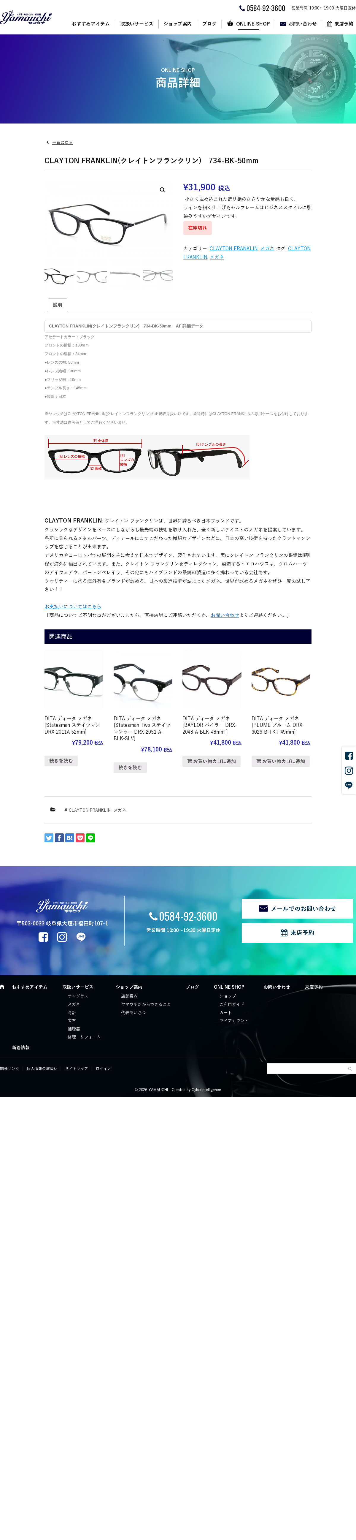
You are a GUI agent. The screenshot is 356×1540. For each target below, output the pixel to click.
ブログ (209, 24)
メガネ (267, 248)
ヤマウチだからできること (146, 1004)
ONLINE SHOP (253, 24)
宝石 (72, 1021)
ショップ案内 (177, 24)
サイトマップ (76, 1069)
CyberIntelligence (206, 1090)
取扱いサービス (136, 24)
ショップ (228, 996)
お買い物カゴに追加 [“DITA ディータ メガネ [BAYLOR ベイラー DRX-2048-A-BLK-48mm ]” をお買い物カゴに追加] (214, 761)
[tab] (57, 305)
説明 (57, 305)
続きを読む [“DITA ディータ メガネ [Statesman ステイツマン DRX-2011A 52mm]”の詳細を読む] (61, 761)
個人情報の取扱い (42, 1069)
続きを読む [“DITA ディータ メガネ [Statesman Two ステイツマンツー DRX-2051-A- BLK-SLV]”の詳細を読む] (130, 767)
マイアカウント (234, 1021)
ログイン (103, 1069)
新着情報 (21, 1047)
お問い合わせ (302, 24)
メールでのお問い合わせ (303, 909)
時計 (72, 1013)
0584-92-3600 (188, 916)
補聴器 (74, 1029)
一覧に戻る (62, 142)
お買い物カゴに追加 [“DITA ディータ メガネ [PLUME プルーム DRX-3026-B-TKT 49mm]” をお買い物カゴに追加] (283, 761)
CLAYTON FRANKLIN (234, 248)
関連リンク (9, 1069)
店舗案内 (129, 996)
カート (226, 1013)
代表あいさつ (133, 1013)
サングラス (78, 996)
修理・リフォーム (84, 1037)
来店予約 (302, 933)
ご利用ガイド (232, 1004)
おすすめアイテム (91, 24)
